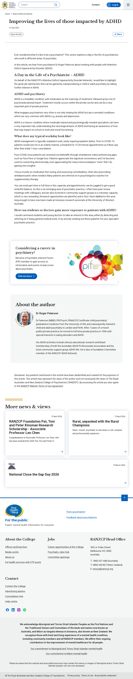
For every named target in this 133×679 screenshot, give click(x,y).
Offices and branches (16, 547)
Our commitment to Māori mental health (66, 653)
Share (118, 34)
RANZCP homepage (8, 5)
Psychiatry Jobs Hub (58, 552)
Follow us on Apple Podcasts (18, 609)
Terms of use (87, 675)
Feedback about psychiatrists (81, 517)
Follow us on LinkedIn (13, 609)
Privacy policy (73, 675)
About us (9, 557)
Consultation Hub (14, 596)
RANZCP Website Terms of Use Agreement (42, 386)
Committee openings (59, 557)
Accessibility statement (105, 675)
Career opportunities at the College (66, 547)
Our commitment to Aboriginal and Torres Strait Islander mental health (66, 648)
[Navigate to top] (124, 498)
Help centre (11, 601)
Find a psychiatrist (75, 511)
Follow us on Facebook (7, 609)
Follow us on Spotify (24, 609)
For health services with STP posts (23, 562)
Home (7, 14)
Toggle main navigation (128, 4)
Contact (96, 5)
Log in (112, 5)
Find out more (26, 276)
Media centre (12, 552)
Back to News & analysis (21, 14)
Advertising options (15, 591)
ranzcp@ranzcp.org (103, 569)
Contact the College (15, 586)
